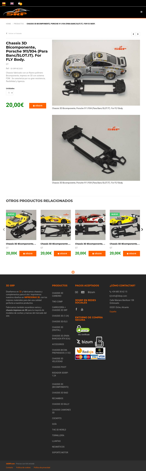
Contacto (9, 468)
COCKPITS (56, 418)
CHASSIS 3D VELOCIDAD (57, 360)
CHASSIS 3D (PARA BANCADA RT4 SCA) (61, 337)
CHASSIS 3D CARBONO (57, 294)
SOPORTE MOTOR (60, 452)
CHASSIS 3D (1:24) (60, 316)
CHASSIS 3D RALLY (60, 404)
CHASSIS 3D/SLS (59, 321)
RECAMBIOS (57, 398)
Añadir (37, 106)
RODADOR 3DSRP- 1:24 (60, 374)
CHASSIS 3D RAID (60, 393)
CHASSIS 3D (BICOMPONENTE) (60, 385)
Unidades (9, 88)
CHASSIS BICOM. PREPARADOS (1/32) (61, 351)
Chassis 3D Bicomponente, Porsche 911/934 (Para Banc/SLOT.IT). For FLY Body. (27, 51)
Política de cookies (23, 468)
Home (8, 24)
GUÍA (54, 424)
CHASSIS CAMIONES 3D (61, 411)
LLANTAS (56, 441)
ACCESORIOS (58, 344)
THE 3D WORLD (59, 430)
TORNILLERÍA (58, 435)
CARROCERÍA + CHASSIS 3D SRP (59, 308)
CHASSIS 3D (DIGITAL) (57, 328)
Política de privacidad (42, 468)
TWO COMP (57, 301)
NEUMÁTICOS (58, 447)
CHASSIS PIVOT (59, 367)
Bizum (91, 292)
